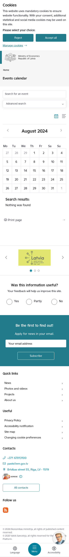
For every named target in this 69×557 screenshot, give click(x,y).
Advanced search (16, 103)
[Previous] (6, 257)
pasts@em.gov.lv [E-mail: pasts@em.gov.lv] (17, 463)
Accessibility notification (18, 426)
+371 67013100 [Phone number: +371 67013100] (16, 458)
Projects (9, 394)
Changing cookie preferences (22, 437)
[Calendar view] (56, 116)
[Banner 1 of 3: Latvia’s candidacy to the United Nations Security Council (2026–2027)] (34, 257)
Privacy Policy (12, 420)
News (7, 383)
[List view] (64, 116)
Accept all (51, 37)
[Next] (63, 257)
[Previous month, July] (7, 130)
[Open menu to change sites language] (14, 550)
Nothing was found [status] (34, 202)
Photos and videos (15, 388)
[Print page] (34, 219)
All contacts (21, 487)
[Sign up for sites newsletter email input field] (36, 343)
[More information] (20, 476)
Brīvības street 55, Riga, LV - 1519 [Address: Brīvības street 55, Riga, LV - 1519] (28, 469)
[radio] (12, 301)
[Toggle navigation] (34, 549)
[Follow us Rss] (5, 510)
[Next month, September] (61, 130)
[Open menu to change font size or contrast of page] (54, 550)
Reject (18, 37)
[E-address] (10, 476)
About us (10, 400)
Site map (9, 431)
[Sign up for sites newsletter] (35, 356)
